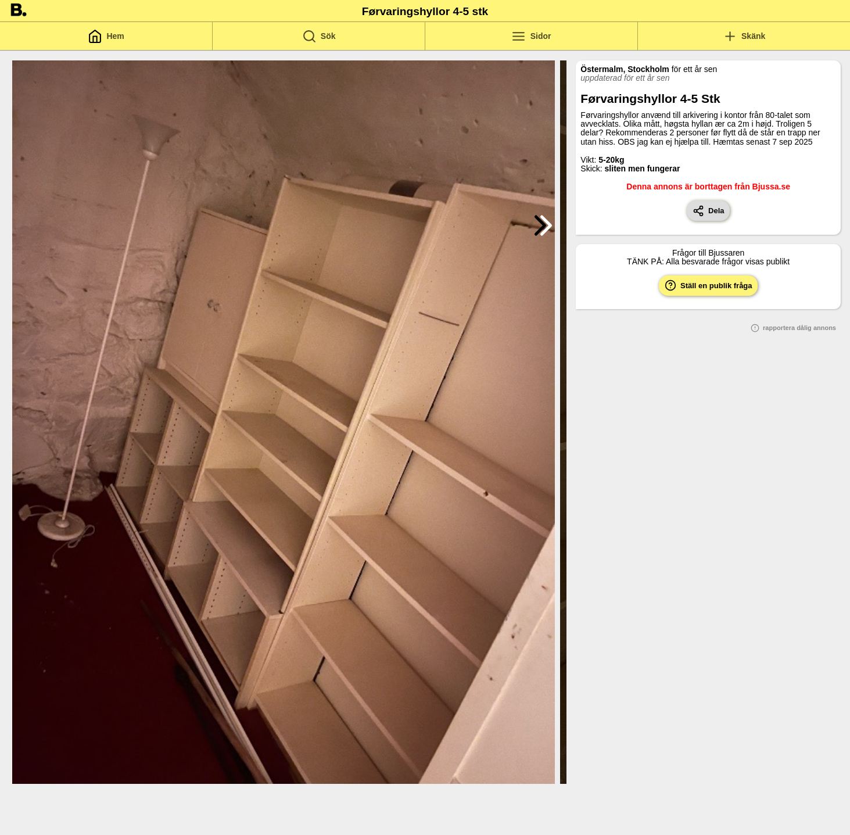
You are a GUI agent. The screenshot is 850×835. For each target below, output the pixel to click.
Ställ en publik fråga (708, 285)
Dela (709, 211)
